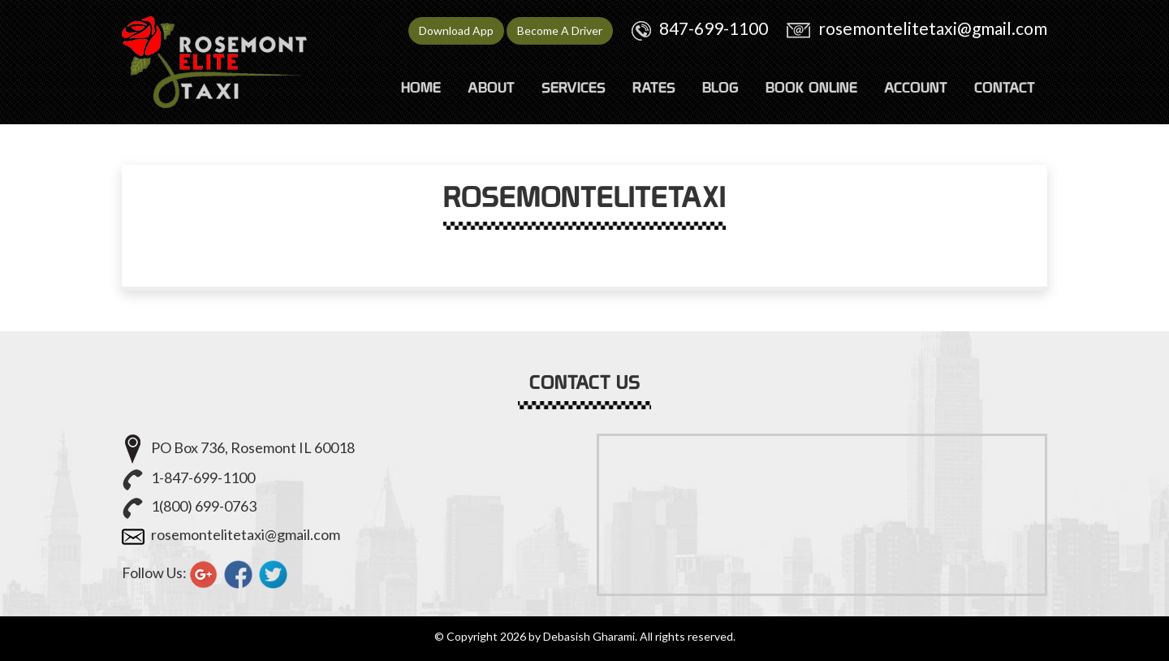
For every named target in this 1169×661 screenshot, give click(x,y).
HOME (421, 87)
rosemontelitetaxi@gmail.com (932, 28)
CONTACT (1004, 87)
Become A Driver (559, 30)
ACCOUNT (915, 87)
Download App (456, 30)
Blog (720, 87)
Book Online (811, 87)
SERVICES (573, 87)
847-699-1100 (713, 28)
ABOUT (491, 87)
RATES (653, 87)
